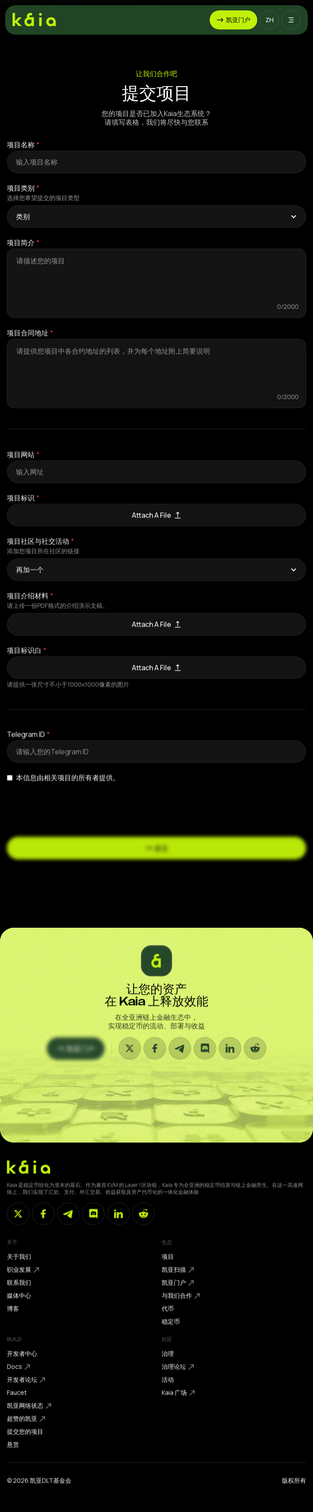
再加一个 (30, 576)
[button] (269, 19)
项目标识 (21, 504)
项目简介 (21, 242)
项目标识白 (24, 657)
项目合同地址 (27, 339)
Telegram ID (26, 741)
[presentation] (72, 809)
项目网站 (21, 461)
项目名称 (21, 144)
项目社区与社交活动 (38, 548)
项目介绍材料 (27, 602)
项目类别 (21, 188)
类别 (23, 216)
